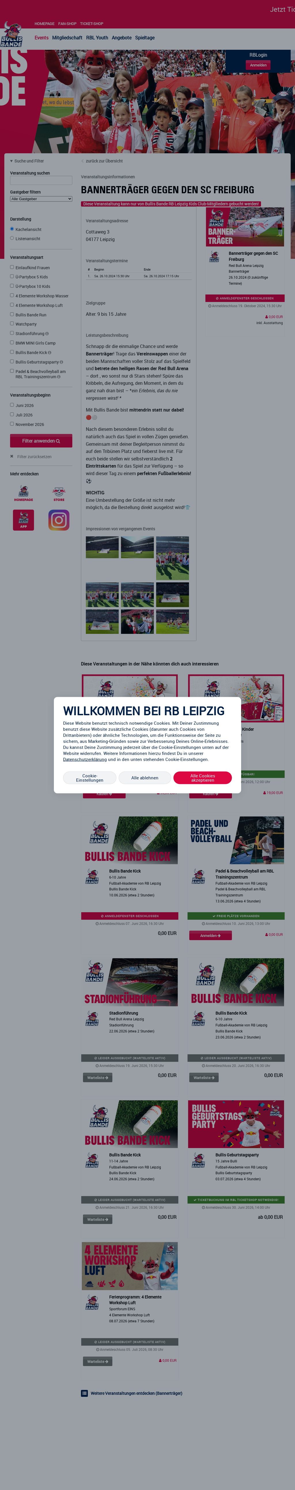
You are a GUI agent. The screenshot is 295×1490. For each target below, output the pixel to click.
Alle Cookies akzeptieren (202, 777)
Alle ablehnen (144, 778)
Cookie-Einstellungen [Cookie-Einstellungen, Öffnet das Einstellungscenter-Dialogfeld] (89, 777)
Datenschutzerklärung (85, 759)
